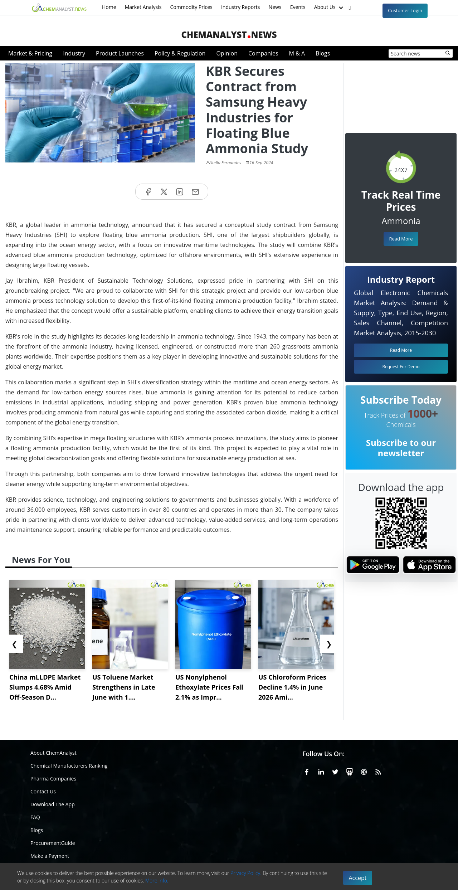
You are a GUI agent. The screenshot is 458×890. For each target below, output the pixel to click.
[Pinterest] (363, 770)
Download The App (52, 804)
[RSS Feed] (378, 770)
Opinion (227, 53)
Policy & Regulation (180, 53)
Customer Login (405, 10)
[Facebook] (306, 770)
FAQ (35, 817)
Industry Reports (240, 7)
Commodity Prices (191, 7)
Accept (358, 878)
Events (298, 7)
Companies (263, 53)
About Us (329, 7)
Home (109, 7)
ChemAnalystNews (229, 34)
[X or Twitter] (335, 770)
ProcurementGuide (52, 843)
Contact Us (43, 791)
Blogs (323, 53)
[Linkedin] (321, 770)
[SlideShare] (349, 770)
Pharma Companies (53, 778)
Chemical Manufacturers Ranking (68, 765)
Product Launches (120, 53)
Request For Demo (401, 367)
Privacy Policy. (246, 873)
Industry (74, 53)
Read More (401, 238)
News (275, 7)
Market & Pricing (30, 53)
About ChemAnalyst (53, 752)
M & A (297, 53)
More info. (156, 880)
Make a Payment (49, 855)
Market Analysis (143, 7)
